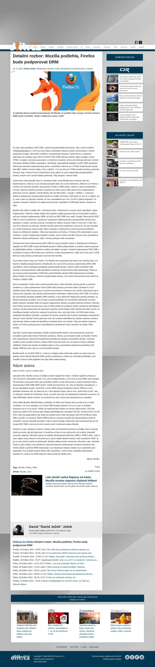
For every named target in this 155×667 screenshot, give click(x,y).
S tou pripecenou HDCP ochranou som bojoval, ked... (70, 553)
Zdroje (133, 47)
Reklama (93, 647)
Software (107, 47)
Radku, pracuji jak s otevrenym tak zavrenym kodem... (72, 557)
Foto (115, 47)
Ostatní (141, 47)
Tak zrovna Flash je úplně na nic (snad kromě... (67, 570)
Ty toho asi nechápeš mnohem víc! (61, 577)
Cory (29, 472)
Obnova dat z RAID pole (67, 597)
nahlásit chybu (93, 471)
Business (96, 47)
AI (81, 47)
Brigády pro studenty (77, 600)
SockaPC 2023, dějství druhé (130, 151)
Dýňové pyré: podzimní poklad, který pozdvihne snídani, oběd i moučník (121, 628)
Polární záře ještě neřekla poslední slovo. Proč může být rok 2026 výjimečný (130, 107)
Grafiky (51, 47)
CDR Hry (125, 70)
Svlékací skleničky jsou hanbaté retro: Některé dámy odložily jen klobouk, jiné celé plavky (27, 631)
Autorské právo (78, 69)
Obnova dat (81, 597)
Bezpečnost (66, 69)
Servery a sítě (72, 47)
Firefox (28, 467)
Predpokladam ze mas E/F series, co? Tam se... (69, 581)
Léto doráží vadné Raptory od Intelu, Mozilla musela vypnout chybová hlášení (71, 479)
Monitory (124, 47)
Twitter (74, 647)
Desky (43, 47)
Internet (89, 69)
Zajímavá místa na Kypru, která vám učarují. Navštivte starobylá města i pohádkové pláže (87, 631)
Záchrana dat (92, 597)
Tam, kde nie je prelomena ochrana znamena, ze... (68, 550)
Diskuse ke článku (23, 542)
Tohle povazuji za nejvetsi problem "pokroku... (66, 567)
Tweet (97, 467)
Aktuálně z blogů (124, 135)
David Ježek (29, 69)
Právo (88, 47)
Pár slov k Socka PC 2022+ (129, 171)
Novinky (50, 69)
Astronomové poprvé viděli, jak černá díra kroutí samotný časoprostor (130, 88)
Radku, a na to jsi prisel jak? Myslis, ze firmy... (65, 563)
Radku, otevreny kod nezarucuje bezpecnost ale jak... (70, 574)
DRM (34, 467)
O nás (84, 647)
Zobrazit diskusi (19, 584)
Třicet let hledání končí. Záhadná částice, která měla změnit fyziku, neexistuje (129, 117)
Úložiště (60, 47)
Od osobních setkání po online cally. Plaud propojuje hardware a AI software (130, 79)
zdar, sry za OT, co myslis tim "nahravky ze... (79, 560)
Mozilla (21, 467)
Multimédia (41, 69)
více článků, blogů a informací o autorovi (44, 533)
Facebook (62, 647)
